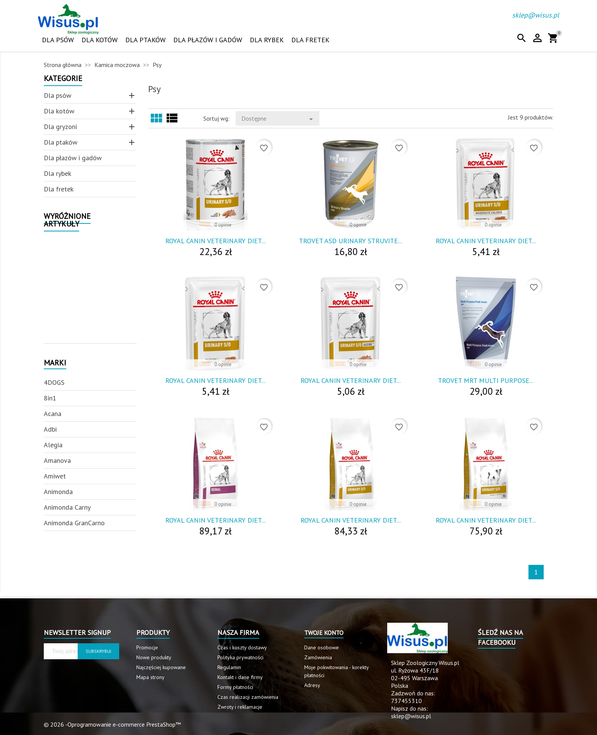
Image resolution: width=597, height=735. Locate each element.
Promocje (147, 647)
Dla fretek (310, 39)
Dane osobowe (321, 647)
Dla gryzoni (60, 126)
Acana (52, 413)
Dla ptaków (145, 39)
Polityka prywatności (240, 657)
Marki (55, 363)
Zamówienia (318, 657)
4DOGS (54, 382)
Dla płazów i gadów (207, 39)
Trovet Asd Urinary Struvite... (350, 240)
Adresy (312, 685)
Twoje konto (323, 632)
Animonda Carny (67, 507)
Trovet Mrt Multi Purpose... (485, 380)
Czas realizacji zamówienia (247, 697)
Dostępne (278, 119)
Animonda (58, 491)
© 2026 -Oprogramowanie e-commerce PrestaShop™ (112, 724)
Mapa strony (150, 677)
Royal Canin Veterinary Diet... (215, 240)
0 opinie (222, 225)
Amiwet (55, 476)
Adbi (50, 429)
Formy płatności (235, 687)
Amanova (57, 460)
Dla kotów (99, 39)
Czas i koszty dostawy (242, 647)
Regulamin (229, 667)
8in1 (50, 398)
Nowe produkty (153, 657)
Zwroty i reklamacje (239, 706)
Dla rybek (267, 39)
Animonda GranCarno (74, 522)
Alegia (53, 444)
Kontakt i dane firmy (240, 677)
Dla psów (58, 39)
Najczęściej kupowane (161, 667)
